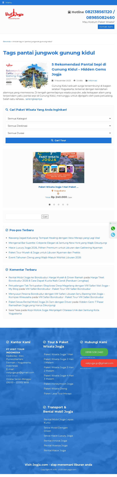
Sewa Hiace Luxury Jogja (58, 435)
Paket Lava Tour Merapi (57, 393)
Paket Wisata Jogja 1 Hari (58, 354)
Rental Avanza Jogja (55, 445)
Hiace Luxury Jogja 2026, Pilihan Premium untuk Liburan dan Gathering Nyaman (55, 247)
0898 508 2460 (94, 351)
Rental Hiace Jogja (55, 450)
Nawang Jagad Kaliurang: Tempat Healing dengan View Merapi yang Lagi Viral (54, 237)
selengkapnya (34, 99)
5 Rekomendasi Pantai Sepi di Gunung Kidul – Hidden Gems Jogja (79, 69)
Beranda (7, 41)
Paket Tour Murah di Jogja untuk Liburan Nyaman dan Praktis (44, 252)
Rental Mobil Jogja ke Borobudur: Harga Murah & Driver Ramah (46, 277)
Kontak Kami (106, 26)
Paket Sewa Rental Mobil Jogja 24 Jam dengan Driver (40, 301)
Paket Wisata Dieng (55, 388)
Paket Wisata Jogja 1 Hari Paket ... (58, 187)
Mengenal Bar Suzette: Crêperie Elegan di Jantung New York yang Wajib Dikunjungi (58, 242)
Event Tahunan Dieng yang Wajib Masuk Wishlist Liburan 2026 (45, 257)
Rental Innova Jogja (55, 440)
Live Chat (12, 375)
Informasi (92, 80)
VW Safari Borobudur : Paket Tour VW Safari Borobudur (58, 288)
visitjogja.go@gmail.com (20, 372)
